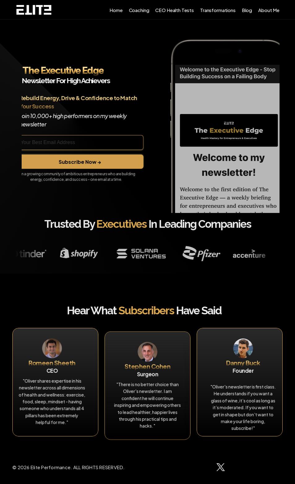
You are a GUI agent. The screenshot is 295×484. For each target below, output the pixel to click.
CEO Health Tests (174, 10)
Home (115, 10)
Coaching (139, 10)
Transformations (218, 10)
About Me (269, 10)
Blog (247, 10)
